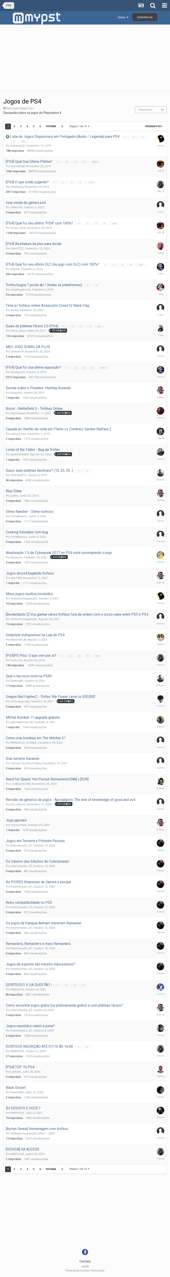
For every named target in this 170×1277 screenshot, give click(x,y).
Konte (14, 310)
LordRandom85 (21, 783)
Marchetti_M (18, 639)
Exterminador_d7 (21, 845)
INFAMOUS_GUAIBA (24, 742)
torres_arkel (18, 228)
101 (103, 367)
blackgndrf (18, 372)
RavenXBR (17, 1092)
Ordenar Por (154, 126)
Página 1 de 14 (79, 126)
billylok (15, 269)
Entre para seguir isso (20, 108)
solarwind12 (18, 475)
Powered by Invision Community (85, 1270)
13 (162, 110)
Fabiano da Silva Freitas (26, 763)
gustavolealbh (20, 454)
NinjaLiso (17, 557)
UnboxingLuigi (20, 701)
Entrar (123, 17)
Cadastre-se (145, 17)
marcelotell (18, 166)
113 (91, 182)
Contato (85, 1261)
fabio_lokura (19, 330)
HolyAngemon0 (21, 289)
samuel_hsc (18, 433)
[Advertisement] (85, 58)
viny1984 (16, 578)
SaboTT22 (17, 248)
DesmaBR (17, 680)
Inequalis (16, 392)
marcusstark (19, 825)
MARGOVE (17, 989)
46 (115, 223)
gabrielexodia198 (22, 722)
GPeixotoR (17, 351)
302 (95, 162)
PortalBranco (19, 516)
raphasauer (18, 413)
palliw (14, 495)
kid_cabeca (18, 804)
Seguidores (146, 109)
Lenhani (16, 1071)
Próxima (51, 126)
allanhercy (17, 186)
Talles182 (17, 207)
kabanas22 (18, 145)
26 (141, 264)
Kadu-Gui (16, 660)
